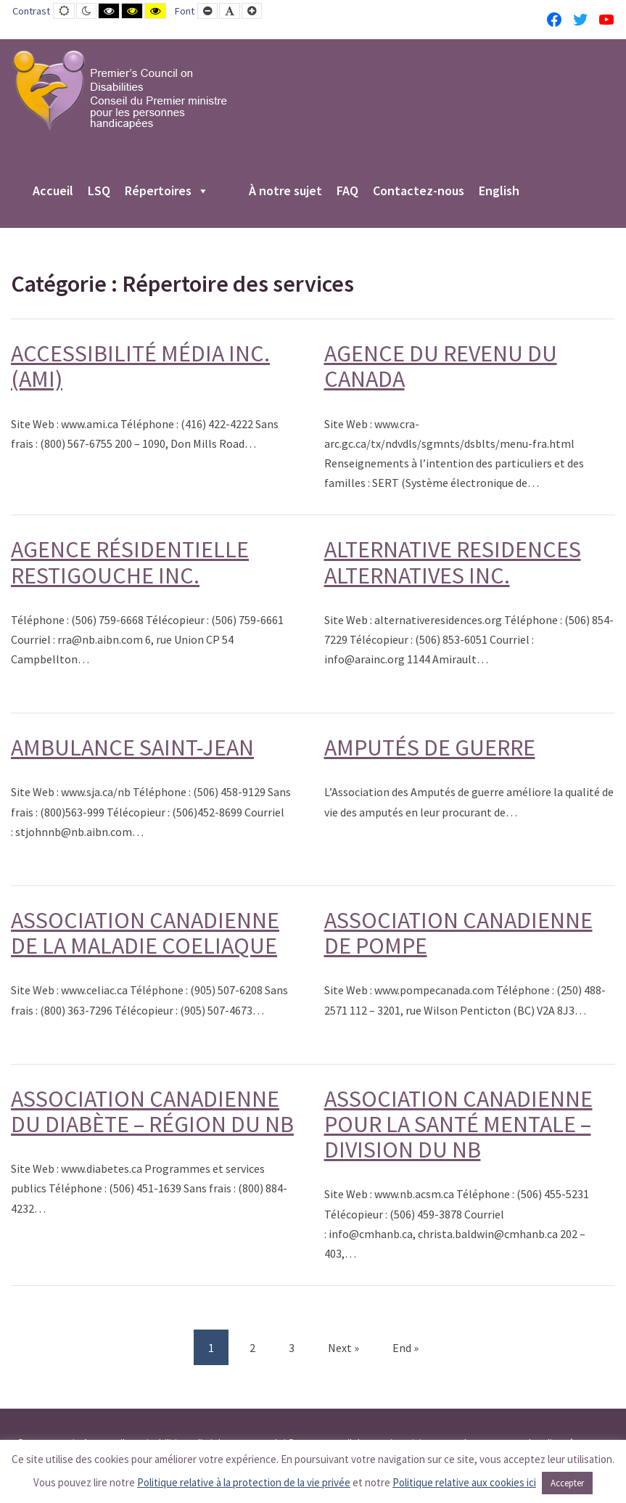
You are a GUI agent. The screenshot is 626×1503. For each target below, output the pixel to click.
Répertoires (167, 191)
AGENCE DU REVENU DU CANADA (440, 366)
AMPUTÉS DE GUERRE (429, 747)
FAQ (347, 191)
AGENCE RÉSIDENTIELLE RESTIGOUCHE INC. (130, 562)
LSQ (99, 191)
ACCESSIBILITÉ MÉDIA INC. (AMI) (140, 366)
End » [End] (405, 1347)
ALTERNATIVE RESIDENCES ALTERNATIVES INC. (452, 562)
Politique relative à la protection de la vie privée (243, 1482)
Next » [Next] (343, 1347)
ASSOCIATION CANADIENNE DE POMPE (458, 933)
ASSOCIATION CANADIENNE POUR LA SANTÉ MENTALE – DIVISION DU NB (458, 1124)
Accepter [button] (567, 1483)
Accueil (53, 191)
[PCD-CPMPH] (119, 90)
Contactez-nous (418, 191)
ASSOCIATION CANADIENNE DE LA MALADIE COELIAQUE (145, 933)
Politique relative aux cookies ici (464, 1482)
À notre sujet (285, 191)
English (499, 191)
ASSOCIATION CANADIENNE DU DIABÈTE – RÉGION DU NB (152, 1111)
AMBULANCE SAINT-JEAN (132, 747)
